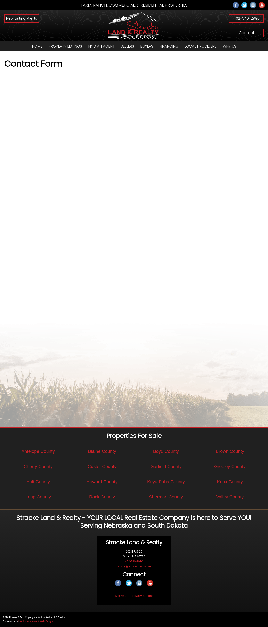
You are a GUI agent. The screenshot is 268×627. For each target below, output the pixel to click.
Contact (246, 32)
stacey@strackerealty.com (134, 566)
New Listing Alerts (21, 18)
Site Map (120, 595)
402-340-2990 (246, 18)
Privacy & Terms (142, 595)
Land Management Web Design (35, 621)
